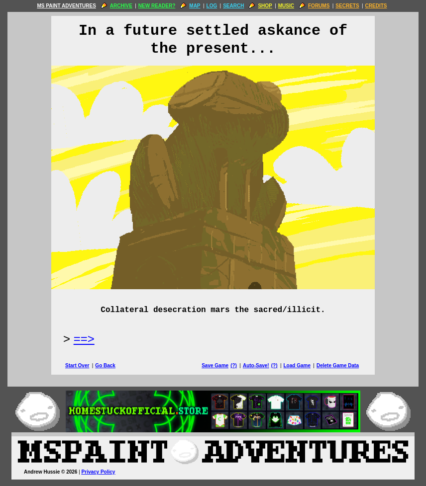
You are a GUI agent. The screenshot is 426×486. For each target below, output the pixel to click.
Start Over (77, 365)
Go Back (105, 365)
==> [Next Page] (84, 338)
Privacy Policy (98, 472)
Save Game (215, 365)
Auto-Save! (256, 365)
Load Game (296, 365)
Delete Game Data (338, 365)
